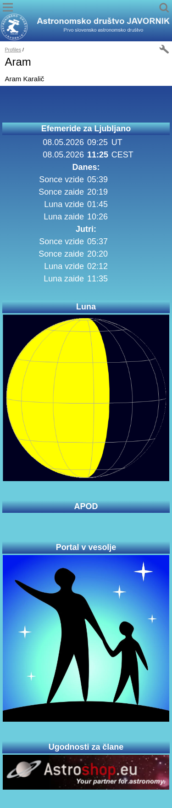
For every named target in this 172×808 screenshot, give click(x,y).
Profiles (13, 49)
